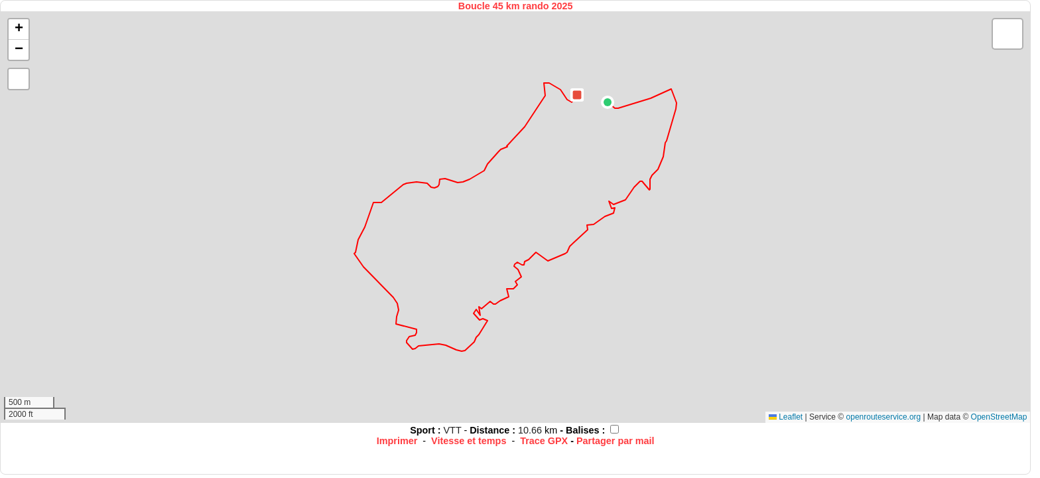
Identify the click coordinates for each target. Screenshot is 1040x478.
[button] (608, 102)
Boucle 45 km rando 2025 (515, 6)
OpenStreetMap (999, 417)
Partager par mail (615, 441)
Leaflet (786, 417)
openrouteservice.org (883, 417)
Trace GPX (544, 441)
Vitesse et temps (468, 441)
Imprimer (397, 441)
